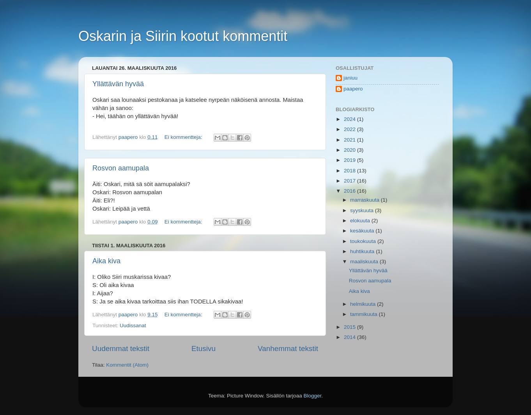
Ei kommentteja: (184, 137)
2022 (350, 129)
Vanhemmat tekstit (288, 348)
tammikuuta (364, 314)
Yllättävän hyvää (118, 84)
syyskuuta (362, 210)
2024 (350, 119)
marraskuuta (365, 200)
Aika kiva (106, 261)
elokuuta (361, 220)
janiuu (350, 78)
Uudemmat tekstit (120, 348)
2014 (350, 337)
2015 (350, 327)
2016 (350, 191)
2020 (350, 150)
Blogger (313, 396)
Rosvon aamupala (120, 168)
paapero (353, 89)
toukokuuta (363, 241)
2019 (350, 160)
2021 (350, 140)
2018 (350, 171)
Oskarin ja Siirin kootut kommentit (182, 36)
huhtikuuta (363, 251)
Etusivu (203, 348)
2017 (350, 181)
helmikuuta (363, 304)
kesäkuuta (362, 231)
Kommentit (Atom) (127, 365)
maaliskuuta (365, 261)
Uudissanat (133, 325)
